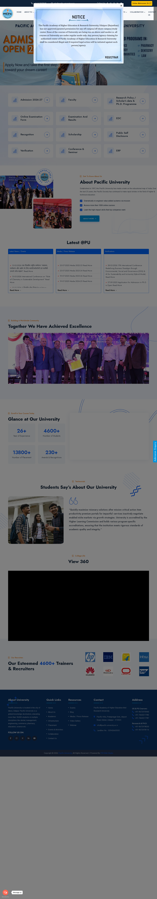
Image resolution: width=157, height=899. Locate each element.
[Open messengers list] (5, 892)
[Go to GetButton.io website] (5, 896)
